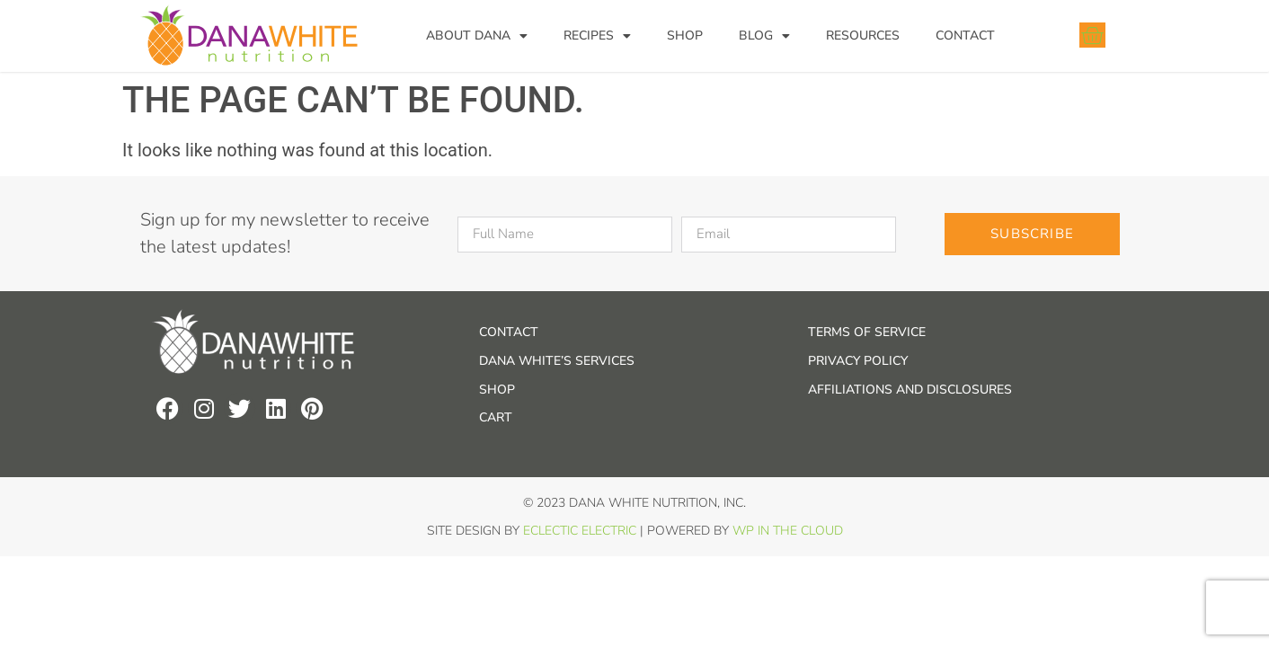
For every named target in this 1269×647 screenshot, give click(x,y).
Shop (685, 35)
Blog (764, 36)
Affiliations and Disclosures (910, 389)
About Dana (477, 36)
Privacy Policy (858, 360)
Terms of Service (867, 332)
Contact (965, 35)
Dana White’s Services (556, 360)
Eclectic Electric (579, 530)
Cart (495, 417)
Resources (863, 35)
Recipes (597, 36)
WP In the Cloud (787, 530)
